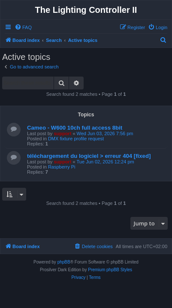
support (62, 133)
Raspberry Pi (61, 166)
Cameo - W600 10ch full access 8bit (74, 127)
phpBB (63, 262)
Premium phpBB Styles (110, 269)
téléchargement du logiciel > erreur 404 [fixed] (89, 156)
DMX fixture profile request (76, 138)
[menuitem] (23, 27)
